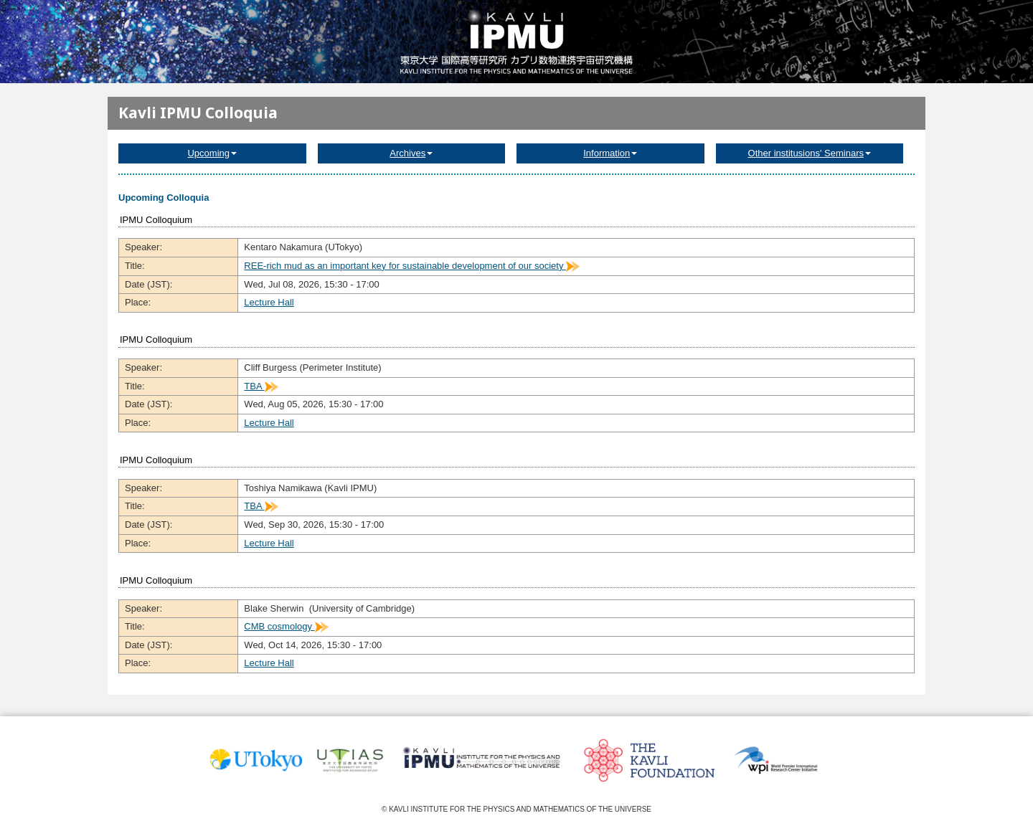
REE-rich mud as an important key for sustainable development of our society (412, 265)
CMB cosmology (286, 626)
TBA (261, 386)
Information (610, 153)
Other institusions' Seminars (809, 153)
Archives (411, 153)
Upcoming (212, 153)
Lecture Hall (268, 302)
